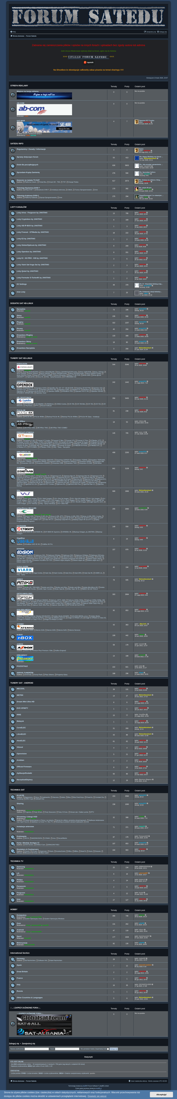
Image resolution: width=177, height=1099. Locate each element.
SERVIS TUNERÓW (25, 673)
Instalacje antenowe (25, 826)
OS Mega (90, 557)
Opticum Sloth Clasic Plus (90, 603)
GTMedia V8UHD (95, 444)
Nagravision (28, 797)
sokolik (141, 923)
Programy (27, 812)
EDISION (20, 549)
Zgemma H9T (49, 482)
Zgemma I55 (60, 484)
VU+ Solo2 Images (44, 498)
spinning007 (143, 873)
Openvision (22, 754)
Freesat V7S (69, 440)
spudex (92, 1073)
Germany (21, 959)
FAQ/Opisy (27, 405)
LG (18, 873)
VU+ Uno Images (93, 498)
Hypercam (42, 851)
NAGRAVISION (36, 838)
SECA (26, 838)
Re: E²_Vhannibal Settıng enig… (151, 284)
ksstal (141, 892)
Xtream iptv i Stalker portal (78, 812)
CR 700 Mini (80, 404)
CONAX (46, 838)
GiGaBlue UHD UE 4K (31, 544)
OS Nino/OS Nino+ (66, 557)
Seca (36, 797)
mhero (141, 929)
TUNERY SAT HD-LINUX (21, 358)
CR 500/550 (28, 404)
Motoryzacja (22, 943)
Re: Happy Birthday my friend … (151, 157)
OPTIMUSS (28, 555)
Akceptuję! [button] (161, 1094)
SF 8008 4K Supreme (51, 532)
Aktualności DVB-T (41, 190)
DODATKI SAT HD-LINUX (21, 303)
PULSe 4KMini (38, 417)
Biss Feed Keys (77, 797)
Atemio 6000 (28, 630)
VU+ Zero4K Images (78, 502)
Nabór (141, 149)
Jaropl (28, 917)
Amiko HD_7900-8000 (31, 587)
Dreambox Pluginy (25, 335)
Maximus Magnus (145, 779)
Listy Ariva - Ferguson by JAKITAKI (32, 213)
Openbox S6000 (52, 391)
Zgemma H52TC (28, 479)
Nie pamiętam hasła (87, 1049)
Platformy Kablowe (30, 197)
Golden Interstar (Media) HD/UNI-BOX (37, 616)
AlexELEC (21, 741)
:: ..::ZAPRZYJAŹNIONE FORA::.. (25, 1008)
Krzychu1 (29, 810)
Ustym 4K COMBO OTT (33, 519)
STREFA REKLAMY (19, 85)
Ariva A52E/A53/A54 (31, 372)
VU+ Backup (32, 503)
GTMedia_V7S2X (36, 442)
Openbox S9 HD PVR (82, 388)
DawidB (37, 474)
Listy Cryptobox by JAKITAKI (29, 219)
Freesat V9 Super (64, 445)
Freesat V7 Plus (81, 440)
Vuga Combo (37, 573)
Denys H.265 (28, 516)
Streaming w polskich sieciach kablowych (68, 822)
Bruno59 (27, 370)
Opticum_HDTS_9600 (57, 600)
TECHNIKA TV (16, 861)
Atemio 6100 (39, 630)
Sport (19, 936)
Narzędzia (21, 309)
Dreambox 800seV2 (69, 461)
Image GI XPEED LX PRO (53, 619)
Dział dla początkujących (27, 165)
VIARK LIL (97, 573)
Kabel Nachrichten (55, 960)
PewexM (27, 661)
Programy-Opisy (61, 674)
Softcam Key (39, 799)
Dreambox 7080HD (24, 461)
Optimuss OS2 (67, 555)
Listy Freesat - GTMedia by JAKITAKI (33, 232)
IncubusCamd (59, 851)
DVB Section (28, 845)
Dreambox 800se (54, 461)
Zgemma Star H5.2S (43, 479)
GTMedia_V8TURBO (80, 444)
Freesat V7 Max (57, 440)
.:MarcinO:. (143, 624)
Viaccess (55, 797)
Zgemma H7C (100, 479)
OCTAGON (21, 526)
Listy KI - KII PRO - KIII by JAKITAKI (32, 258)
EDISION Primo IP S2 (34, 558)
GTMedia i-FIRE (44, 447)
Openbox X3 (86, 389)
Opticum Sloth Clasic (72, 603)
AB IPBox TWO (42, 428)
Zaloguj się (14, 1043)
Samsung (21, 867)
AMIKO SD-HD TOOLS (89, 589)
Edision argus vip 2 (92, 560)
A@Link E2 (30, 377)
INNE (19, 715)
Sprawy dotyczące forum (27, 157)
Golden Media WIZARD (60, 616)
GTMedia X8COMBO (48, 445)
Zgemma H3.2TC (63, 477)
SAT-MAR (21, 121)
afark (141, 666)
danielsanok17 (144, 936)
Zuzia (146, 197)
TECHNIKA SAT (17, 790)
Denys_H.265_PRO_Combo (90, 516)
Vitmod (20, 747)
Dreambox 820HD (84, 461)
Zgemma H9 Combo (78, 482)
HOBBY (13, 909)
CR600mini (49, 404)
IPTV (35, 405)
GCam (34, 853)
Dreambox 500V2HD (46, 460)
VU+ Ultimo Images (30, 502)
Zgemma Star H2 (82, 476)
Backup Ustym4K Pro (62, 519)
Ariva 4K (39, 377)
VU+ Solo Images (30, 498)
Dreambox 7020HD (80, 460)
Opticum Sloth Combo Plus (53, 603)
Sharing (20, 804)
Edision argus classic (94, 558)
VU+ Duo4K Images (83, 500)
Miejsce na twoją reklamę (28, 91)
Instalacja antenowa (57, 190)
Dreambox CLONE (85, 463)
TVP (63, 182)
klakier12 (142, 879)
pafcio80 (38, 514)
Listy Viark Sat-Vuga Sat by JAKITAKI (33, 265)
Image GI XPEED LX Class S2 (95, 618)
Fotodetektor (29, 832)
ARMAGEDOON (144, 866)
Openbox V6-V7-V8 (81, 391)
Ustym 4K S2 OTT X (82, 518)
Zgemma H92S (76, 481)
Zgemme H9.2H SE (35, 482)
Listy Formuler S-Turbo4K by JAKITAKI (33, 278)
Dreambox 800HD (39, 461)
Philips (20, 880)
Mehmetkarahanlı (150, 158)
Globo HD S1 (28, 600)
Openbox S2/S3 (40, 388)
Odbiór (69, 190)
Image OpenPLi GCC (95, 502)
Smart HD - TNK (53, 182)
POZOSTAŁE (22, 666)
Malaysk (20, 721)
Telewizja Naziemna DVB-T (28, 188)
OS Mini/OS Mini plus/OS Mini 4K (46, 557)
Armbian (20, 760)
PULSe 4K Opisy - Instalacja (88, 417)
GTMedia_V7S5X (51, 442)
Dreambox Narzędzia (26, 348)
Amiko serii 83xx (60, 587)
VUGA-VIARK (22, 566)
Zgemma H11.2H (30, 484)
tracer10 (147, 174)
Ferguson (21, 893)
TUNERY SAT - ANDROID (21, 683)
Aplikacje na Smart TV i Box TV (41, 822)
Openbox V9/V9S (96, 391)
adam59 (27, 311)
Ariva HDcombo (59, 375)
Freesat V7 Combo (43, 440)
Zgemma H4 (76, 477)
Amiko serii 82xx (47, 587)
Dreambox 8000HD (42, 463)
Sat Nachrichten (29, 960)
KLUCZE (20, 795)
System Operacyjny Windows (53, 918)
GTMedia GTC (94, 445)
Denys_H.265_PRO (71, 516)
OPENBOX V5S (66, 391)
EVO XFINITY (22, 708)
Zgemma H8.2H (36, 481)
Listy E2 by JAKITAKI (26, 239)
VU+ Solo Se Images (61, 498)
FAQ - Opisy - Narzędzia (60, 447)
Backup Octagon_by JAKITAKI (83, 532)
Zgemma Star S (29, 476)
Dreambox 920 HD (27, 463)
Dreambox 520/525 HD (63, 460)
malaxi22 (142, 958)
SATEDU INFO (16, 143)
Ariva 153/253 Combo (93, 373)
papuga (27, 439)
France (20, 978)
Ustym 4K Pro (53, 518)
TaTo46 (33, 818)
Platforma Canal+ (30, 182)
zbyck (141, 672)
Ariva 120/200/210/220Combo (66, 372)
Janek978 (147, 166)
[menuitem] (13, 31)
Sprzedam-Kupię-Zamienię (28, 172)
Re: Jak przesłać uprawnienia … (151, 164)
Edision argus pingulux (61, 560)
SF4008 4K (27, 532)
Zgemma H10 (91, 482)
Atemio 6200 (50, 630)
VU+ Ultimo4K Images (46, 502)
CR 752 (97, 404)
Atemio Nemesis (73, 630)
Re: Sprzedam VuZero (147, 172)
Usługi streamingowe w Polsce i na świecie (38, 820)
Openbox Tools (40, 393)
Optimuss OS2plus (81, 555)
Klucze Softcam (45, 405)
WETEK (20, 695)
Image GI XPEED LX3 (74, 618)
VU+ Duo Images (53, 500)
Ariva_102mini (98, 372)
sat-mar (33, 135)
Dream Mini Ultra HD (25, 702)
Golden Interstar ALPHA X (34, 618)
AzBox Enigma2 (59, 650)
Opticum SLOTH (96, 602)
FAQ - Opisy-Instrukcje (46, 503)
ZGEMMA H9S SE (62, 481)
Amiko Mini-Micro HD (90, 587)
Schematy (27, 674)
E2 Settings (22, 284)
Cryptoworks (45, 797)
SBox (69, 851)
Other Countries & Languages (30, 998)
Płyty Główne (48, 674)
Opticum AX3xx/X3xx (81, 602)
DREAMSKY (22, 655)
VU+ (18, 490)
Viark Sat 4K (87, 573)
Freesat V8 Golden (66, 442)
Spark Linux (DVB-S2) (52, 558)
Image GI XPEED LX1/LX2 (55, 618)
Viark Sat (47, 573)
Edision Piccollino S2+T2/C (42, 560)
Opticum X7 (25, 602)
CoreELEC (21, 728)
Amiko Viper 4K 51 (72, 589)
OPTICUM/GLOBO (24, 594)
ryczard (141, 644)
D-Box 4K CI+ (48, 519)
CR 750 (89, 404)
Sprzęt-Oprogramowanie (47, 197)
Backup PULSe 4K (52, 417)
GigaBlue (21, 538)
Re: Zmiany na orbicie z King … (150, 180)
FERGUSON (22, 364)
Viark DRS (77, 573)
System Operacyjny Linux (32, 918)
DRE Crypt (28, 799)
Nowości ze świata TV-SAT (28, 180)
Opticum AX (67, 602)
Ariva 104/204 (44, 373)
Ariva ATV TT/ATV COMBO (42, 375)
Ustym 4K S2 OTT (67, 518)
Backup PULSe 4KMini (69, 417)
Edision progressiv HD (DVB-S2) (73, 558)
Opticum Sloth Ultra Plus (40, 605)
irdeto (146, 293)
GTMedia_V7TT (95, 440)
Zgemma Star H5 (88, 477)
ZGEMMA (21, 468)
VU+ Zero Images (63, 502)
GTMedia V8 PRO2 (96, 442)
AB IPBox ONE (29, 428)
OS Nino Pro (80, 557)
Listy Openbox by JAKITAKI (29, 252)
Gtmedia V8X (34, 445)
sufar (26, 116)
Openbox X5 (97, 389)
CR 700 (70, 404)
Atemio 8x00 (61, 630)
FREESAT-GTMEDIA (25, 432)
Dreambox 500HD (30, 460)
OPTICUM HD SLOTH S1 (75, 605)
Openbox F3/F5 (63, 389)
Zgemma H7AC (23, 481)
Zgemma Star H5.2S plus (61, 479)
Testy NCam (37, 812)
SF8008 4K (38, 532)
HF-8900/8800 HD (69, 377)
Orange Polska (72, 182)
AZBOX (20, 644)
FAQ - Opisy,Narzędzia (52, 377)
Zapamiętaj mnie (102, 1049)
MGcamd (27, 853)
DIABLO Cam (39, 845)
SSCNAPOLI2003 (145, 984)
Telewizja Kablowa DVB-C (28, 196)
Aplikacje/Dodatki (24, 773)
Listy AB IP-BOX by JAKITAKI (29, 226)
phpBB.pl (99, 1088)
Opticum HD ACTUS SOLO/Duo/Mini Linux (46, 602)
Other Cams (43, 853)
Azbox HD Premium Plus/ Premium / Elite (38, 650)
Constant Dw (98, 797)
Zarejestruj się (28, 1043)
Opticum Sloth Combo (34, 603)
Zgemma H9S (48, 481)
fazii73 (43, 474)
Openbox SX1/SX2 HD (47, 389)
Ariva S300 (85, 375)
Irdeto (62, 797)
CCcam (33, 851)
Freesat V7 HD (29, 440)
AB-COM (20, 103)
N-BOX (20, 635)
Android (20, 930)
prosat (34, 337)
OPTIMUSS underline (25, 557)
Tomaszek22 (143, 836)
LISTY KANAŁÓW (18, 207)
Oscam (26, 851)
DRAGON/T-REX (52, 845)
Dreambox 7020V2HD (96, 460)
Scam (89, 851)
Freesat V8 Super (81, 442)
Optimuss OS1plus (53, 555)
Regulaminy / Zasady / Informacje (31, 149)
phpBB (85, 1086)
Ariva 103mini (32, 373)
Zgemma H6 (77, 479)
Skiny (19, 315)
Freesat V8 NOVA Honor (62, 444)
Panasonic (21, 886)
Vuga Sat (27, 573)
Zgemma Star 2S (43, 476)
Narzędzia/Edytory (24, 780)
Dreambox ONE (57, 463)
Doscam (97, 851)
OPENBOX (21, 381)
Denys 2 (43, 518)
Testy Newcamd (49, 812)
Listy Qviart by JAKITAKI (27, 271)
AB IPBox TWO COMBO (58, 428)
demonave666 (36, 917)
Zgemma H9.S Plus (90, 481)
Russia (20, 991)
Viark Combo (57, 573)
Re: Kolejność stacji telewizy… (151, 291)
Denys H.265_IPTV (56, 516)
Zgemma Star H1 (68, 476)
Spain (19, 965)
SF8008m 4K (66, 532)
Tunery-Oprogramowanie (82, 190)
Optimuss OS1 (39, 555)
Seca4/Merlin (61, 838)
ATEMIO (20, 624)
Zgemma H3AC (49, 477)
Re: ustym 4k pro (145, 187)
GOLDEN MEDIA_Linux (79, 616)
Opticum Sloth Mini (57, 605)
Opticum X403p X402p (74, 600)
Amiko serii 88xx (74, 587)
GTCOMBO (32, 447)
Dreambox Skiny (24, 341)
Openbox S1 (28, 388)
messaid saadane (145, 965)
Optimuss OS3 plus (96, 555)
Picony (20, 328)
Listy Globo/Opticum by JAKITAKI (31, 245)
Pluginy (20, 322)
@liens (141, 421)
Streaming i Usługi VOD (27, 817)
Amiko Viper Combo (44, 589)
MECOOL (21, 689)
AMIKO (20, 579)
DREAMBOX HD (24, 452)
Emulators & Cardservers (28, 849)
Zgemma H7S (88, 479)
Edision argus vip (78, 560)
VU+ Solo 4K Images (77, 498)
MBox (75, 851)
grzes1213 (147, 285)
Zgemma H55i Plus (73, 484)
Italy (18, 985)
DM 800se (97, 463)
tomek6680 (143, 566)
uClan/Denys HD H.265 (26, 508)
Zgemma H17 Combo (146, 120)
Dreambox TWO (70, 463)
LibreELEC (21, 734)
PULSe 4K (21, 410)
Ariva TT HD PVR (73, 375)
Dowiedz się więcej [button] (97, 1096)
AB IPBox (21, 421)
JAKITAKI (146, 122)
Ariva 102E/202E (84, 372)
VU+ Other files (62, 503)
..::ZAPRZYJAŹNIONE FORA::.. (30, 1013)
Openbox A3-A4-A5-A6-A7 (36, 391)
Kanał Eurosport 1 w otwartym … (151, 195)
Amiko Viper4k (58, 589)
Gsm (19, 923)
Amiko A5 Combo (29, 589)
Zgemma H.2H (36, 477)
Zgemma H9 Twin (62, 482)
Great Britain (22, 972)
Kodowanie (21, 836)
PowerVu (89, 797)
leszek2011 (147, 189)
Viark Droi (67, 573)
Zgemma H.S (55, 476)
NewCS (82, 851)
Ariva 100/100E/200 (46, 372)
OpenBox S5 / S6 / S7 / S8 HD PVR (60, 388)
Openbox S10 (96, 388)
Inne (95, 190)
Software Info (41, 960)
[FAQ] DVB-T (28, 190)
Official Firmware (24, 767)
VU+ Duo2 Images (67, 500)
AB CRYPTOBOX (24, 397)
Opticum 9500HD (41, 600)
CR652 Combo (60, 404)
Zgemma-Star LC (88, 484)
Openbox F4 (75, 389)
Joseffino (142, 714)
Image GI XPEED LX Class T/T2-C (29, 619)
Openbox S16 (32, 389)
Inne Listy (21, 292)
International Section (19, 953)
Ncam (50, 851)
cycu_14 (142, 432)
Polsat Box (41, 182)
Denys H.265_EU (41, 516)
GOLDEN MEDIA (24, 610)
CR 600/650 (39, 404)
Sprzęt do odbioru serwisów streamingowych (70, 820)
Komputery (21, 915)
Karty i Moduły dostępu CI (28, 843)
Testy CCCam (62, 812)
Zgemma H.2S (96, 476)
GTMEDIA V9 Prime (79, 445)
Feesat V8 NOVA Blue (43, 444)
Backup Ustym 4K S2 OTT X (82, 519)
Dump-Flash (37, 674)
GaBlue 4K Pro (47, 544)
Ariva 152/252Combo (76, 373)
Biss (68, 797)
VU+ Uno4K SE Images (36, 500)
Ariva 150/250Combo (59, 373)
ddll (43, 514)
